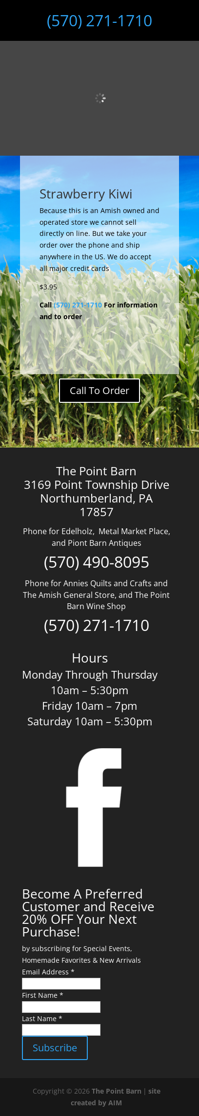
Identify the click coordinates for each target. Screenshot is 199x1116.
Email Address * (48, 971)
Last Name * (42, 1018)
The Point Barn (116, 1091)
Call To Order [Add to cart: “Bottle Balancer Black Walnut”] (99, 390)
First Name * (42, 995)
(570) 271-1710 (99, 20)
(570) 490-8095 (96, 561)
